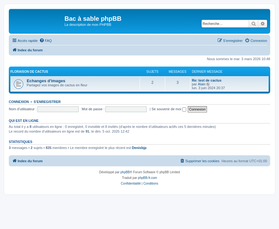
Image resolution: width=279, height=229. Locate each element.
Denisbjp (139, 148)
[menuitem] (45, 40)
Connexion (19, 102)
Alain (201, 84)
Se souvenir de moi (169, 109)
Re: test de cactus (206, 80)
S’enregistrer (47, 102)
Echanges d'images (46, 80)
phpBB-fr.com (147, 178)
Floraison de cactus (29, 71)
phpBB (125, 172)
